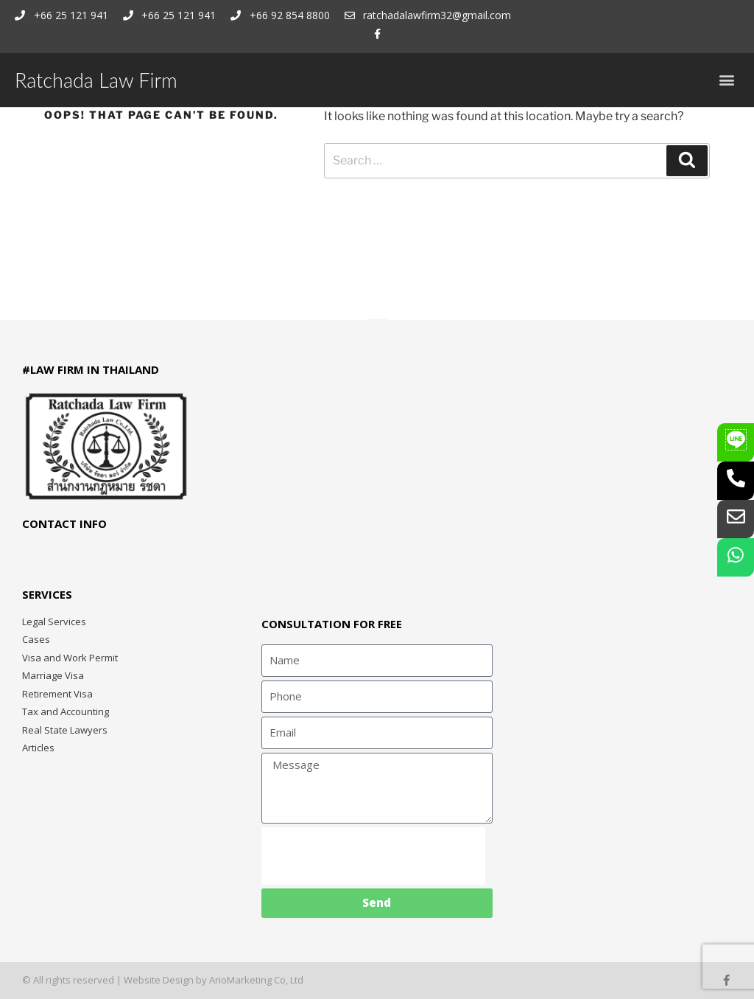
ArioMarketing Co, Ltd (256, 979)
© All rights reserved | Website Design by (115, 979)
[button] (727, 80)
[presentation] (373, 856)
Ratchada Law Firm (96, 80)
